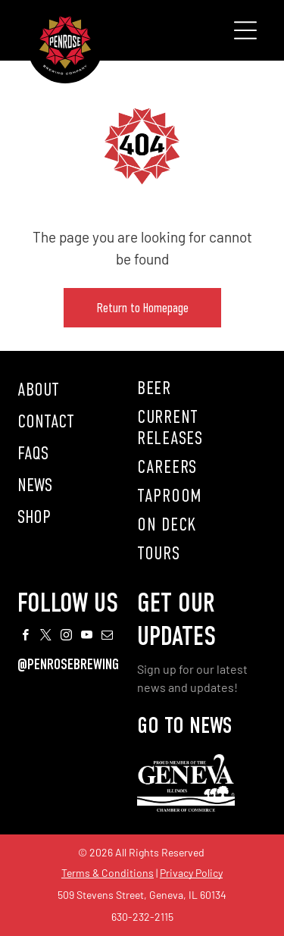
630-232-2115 (142, 916)
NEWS (34, 485)
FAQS (32, 453)
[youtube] (87, 637)
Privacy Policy (191, 872)
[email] (107, 637)
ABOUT (38, 389)
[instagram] (66, 637)
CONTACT (45, 421)
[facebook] (25, 637)
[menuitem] (202, 388)
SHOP (34, 516)
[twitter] (46, 637)
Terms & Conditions (107, 872)
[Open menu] (245, 30)
